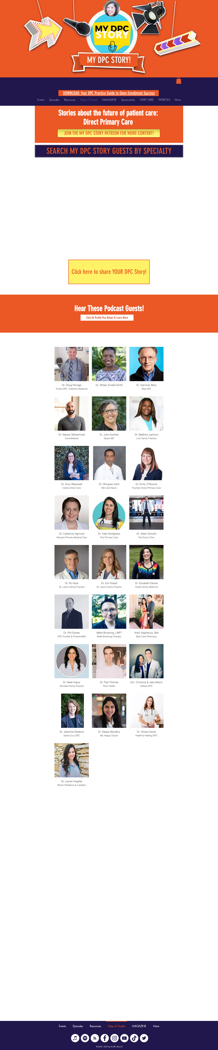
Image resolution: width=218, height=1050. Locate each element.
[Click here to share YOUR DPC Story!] (109, 272)
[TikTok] (134, 1038)
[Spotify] (85, 1038)
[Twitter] (144, 1038)
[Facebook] (105, 1038)
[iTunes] (75, 1038)
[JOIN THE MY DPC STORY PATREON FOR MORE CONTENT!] (109, 133)
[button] (178, 80)
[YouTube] (124, 1038)
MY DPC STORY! (109, 60)
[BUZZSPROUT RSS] (95, 1038)
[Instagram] (114, 1038)
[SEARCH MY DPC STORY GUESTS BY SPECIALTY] (109, 151)
